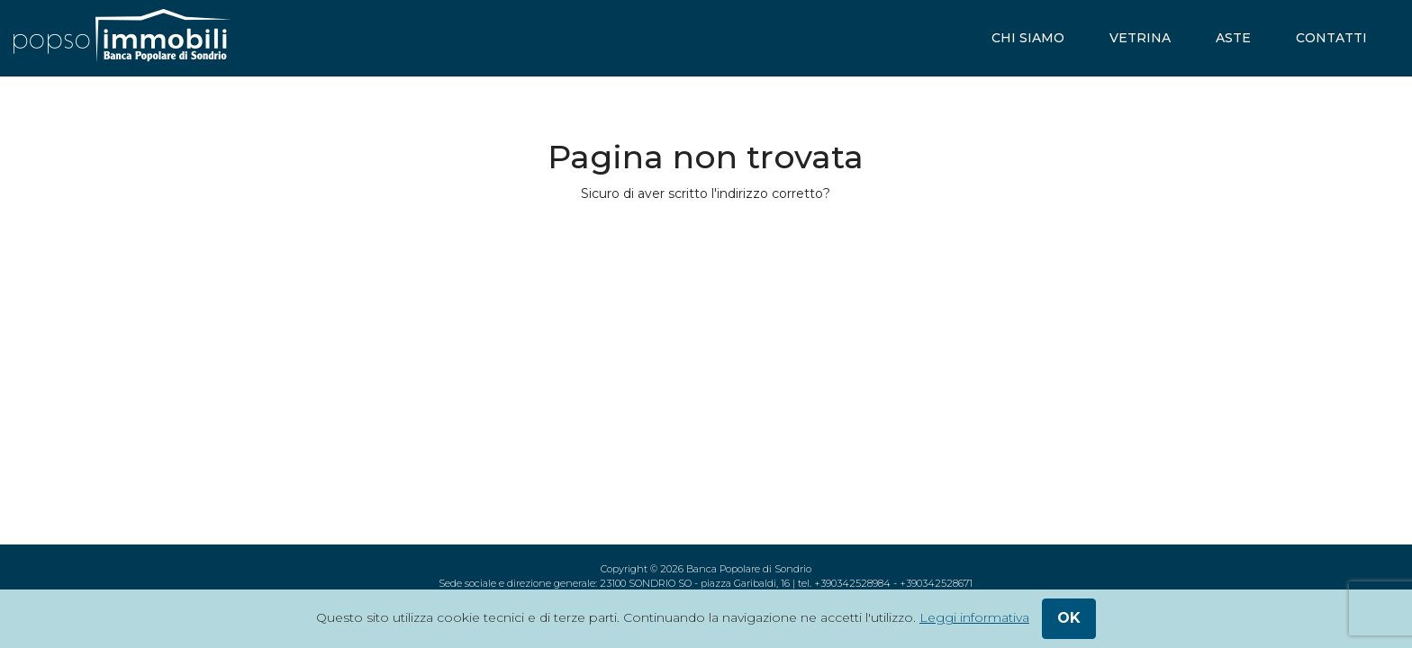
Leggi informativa (974, 617)
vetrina (1140, 38)
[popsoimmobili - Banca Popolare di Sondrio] (122, 38)
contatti (1331, 38)
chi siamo (1027, 38)
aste (1233, 38)
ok (1069, 617)
